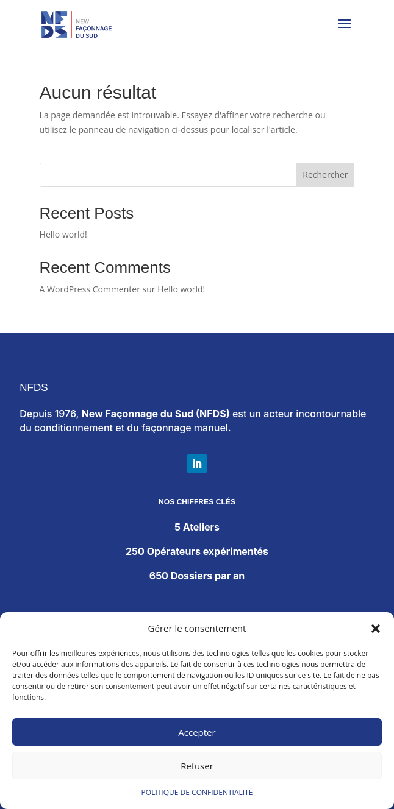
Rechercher (325, 174)
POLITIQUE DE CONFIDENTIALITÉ (197, 792)
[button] (376, 629)
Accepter (196, 732)
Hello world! (63, 234)
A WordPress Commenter (90, 289)
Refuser (197, 766)
